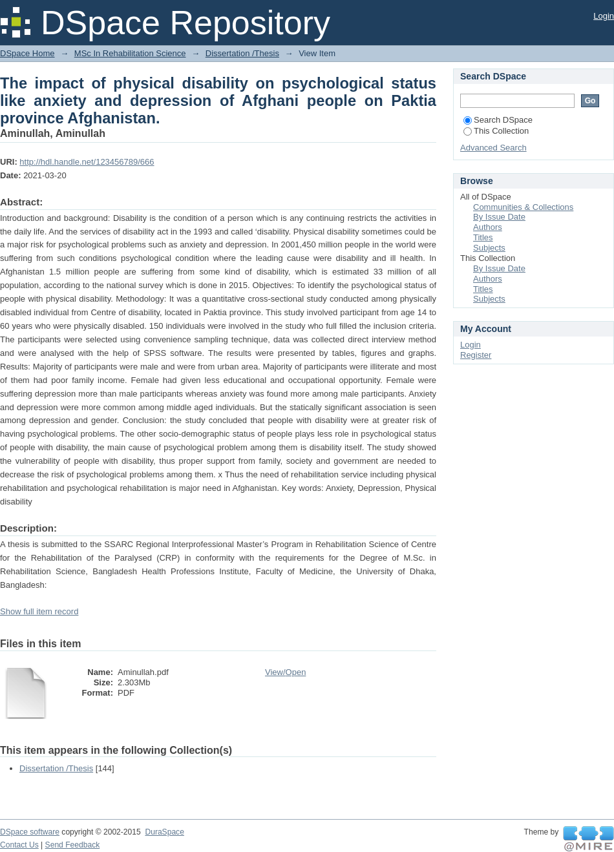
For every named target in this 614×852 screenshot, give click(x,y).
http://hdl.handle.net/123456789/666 (86, 162)
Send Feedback (72, 844)
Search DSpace (498, 120)
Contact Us (19, 844)
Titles (483, 237)
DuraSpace (164, 831)
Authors (487, 227)
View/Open (285, 672)
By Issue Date (499, 217)
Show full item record (39, 611)
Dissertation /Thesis (242, 53)
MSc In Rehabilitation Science (130, 53)
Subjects (489, 248)
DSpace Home (27, 53)
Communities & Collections (523, 207)
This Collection (496, 131)
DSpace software (29, 831)
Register (475, 355)
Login (603, 16)
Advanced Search (493, 147)
